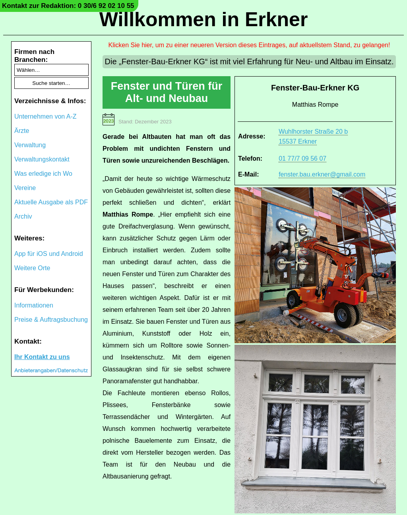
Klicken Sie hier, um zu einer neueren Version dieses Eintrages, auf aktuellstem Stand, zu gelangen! (249, 45)
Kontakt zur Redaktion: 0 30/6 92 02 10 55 (68, 6)
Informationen (33, 305)
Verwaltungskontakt (42, 159)
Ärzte (21, 130)
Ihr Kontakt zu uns (42, 357)
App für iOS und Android (48, 253)
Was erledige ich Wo (43, 173)
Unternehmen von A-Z (45, 116)
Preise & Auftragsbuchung (51, 319)
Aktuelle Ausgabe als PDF (51, 202)
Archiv (23, 216)
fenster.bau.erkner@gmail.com (322, 174)
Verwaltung (30, 145)
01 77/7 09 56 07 (302, 158)
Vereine (25, 187)
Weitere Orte (32, 268)
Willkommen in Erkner (203, 19)
